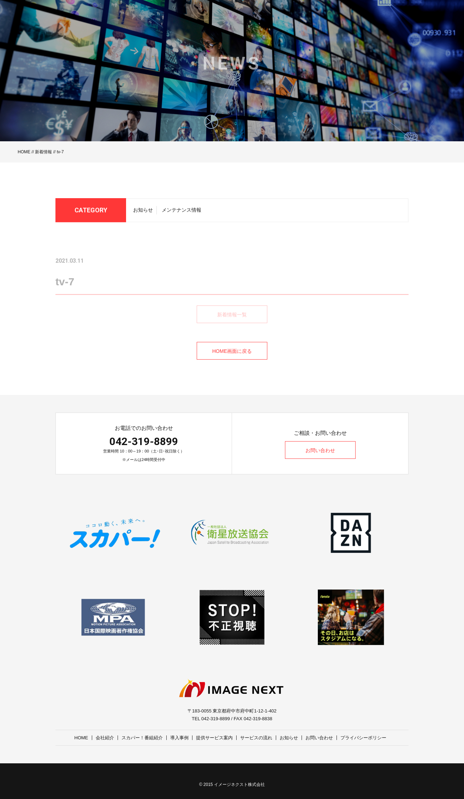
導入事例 (179, 737)
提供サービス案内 (214, 737)
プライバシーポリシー (363, 737)
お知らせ (143, 212)
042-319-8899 (143, 441)
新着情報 (43, 151)
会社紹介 (105, 737)
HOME (24, 151)
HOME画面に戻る (232, 351)
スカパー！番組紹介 (142, 737)
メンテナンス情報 (181, 212)
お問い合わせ (320, 450)
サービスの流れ (256, 737)
